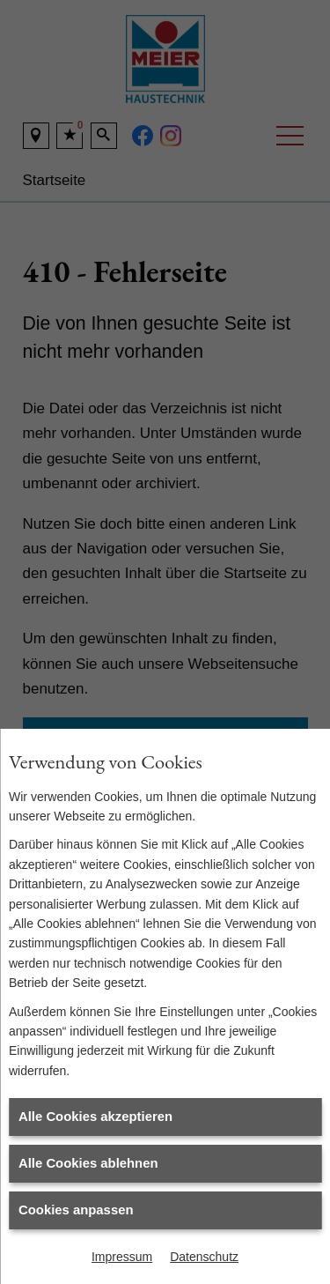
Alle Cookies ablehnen (88, 1163)
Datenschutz (204, 1257)
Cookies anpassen (75, 1210)
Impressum (122, 1257)
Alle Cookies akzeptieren (95, 1117)
